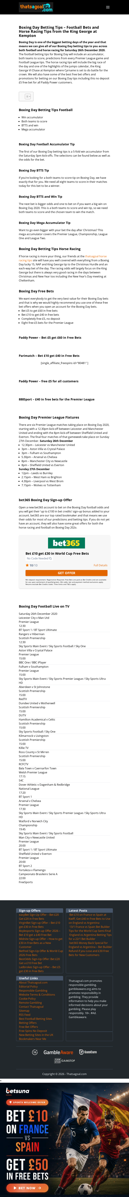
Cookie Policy (27, 994)
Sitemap (24, 1007)
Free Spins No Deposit (33, 1027)
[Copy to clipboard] (50, 554)
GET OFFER (66, 569)
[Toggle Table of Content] (26, 92)
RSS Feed (24, 1011)
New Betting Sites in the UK (36, 1031)
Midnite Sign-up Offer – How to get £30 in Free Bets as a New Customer (40, 939)
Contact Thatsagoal (31, 1002)
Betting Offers (28, 1019)
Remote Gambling (30, 998)
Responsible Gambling (33, 986)
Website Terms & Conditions (37, 990)
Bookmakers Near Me (32, 1035)
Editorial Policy (28, 982)
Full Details (101, 561)
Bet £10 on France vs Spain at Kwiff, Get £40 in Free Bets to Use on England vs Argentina (89, 915)
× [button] (1, 1077)
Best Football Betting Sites (35, 1015)
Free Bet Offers (28, 1023)
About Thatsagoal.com (33, 978)
